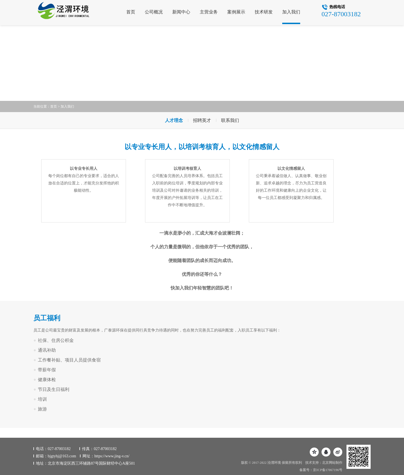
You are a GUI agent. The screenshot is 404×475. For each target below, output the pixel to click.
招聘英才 (202, 120)
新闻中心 (181, 12)
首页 (130, 12)
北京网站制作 (332, 463)
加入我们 (291, 12)
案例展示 (236, 12)
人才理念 (174, 120)
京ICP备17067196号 (327, 470)
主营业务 (209, 12)
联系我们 (230, 120)
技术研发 (264, 12)
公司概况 (154, 12)
